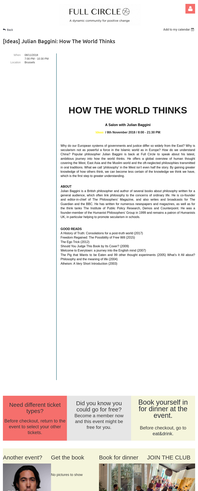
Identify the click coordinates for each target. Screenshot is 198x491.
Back (10, 29)
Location (15, 62)
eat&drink (162, 320)
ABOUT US (12, 422)
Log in (190, 9)
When (17, 55)
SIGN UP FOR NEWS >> (162, 462)
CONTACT (33, 422)
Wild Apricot (149, 486)
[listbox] (179, 29)
